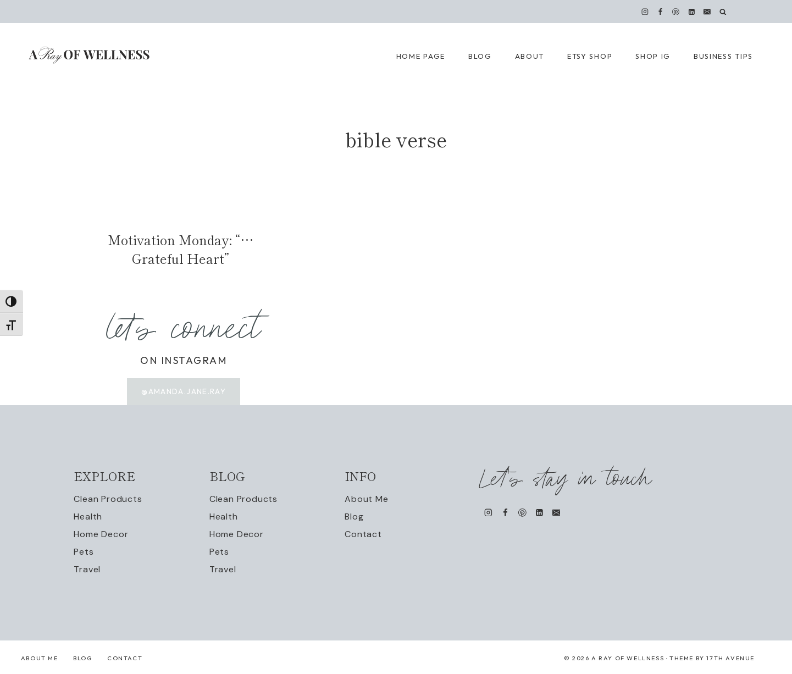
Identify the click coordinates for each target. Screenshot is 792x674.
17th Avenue (730, 658)
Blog (354, 517)
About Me (366, 499)
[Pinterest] (676, 11)
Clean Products (108, 499)
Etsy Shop (589, 56)
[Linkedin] (691, 11)
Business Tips (723, 56)
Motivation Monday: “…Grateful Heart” (180, 249)
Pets (83, 552)
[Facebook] (660, 11)
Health (88, 517)
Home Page (420, 56)
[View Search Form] (723, 11)
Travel (87, 570)
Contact (363, 534)
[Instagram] (645, 11)
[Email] (707, 11)
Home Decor (101, 534)
